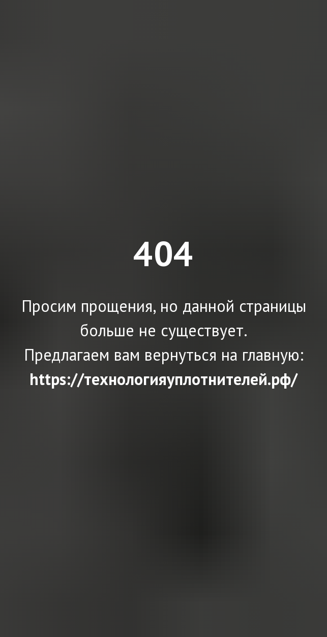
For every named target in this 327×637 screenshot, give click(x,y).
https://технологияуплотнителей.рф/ (163, 379)
